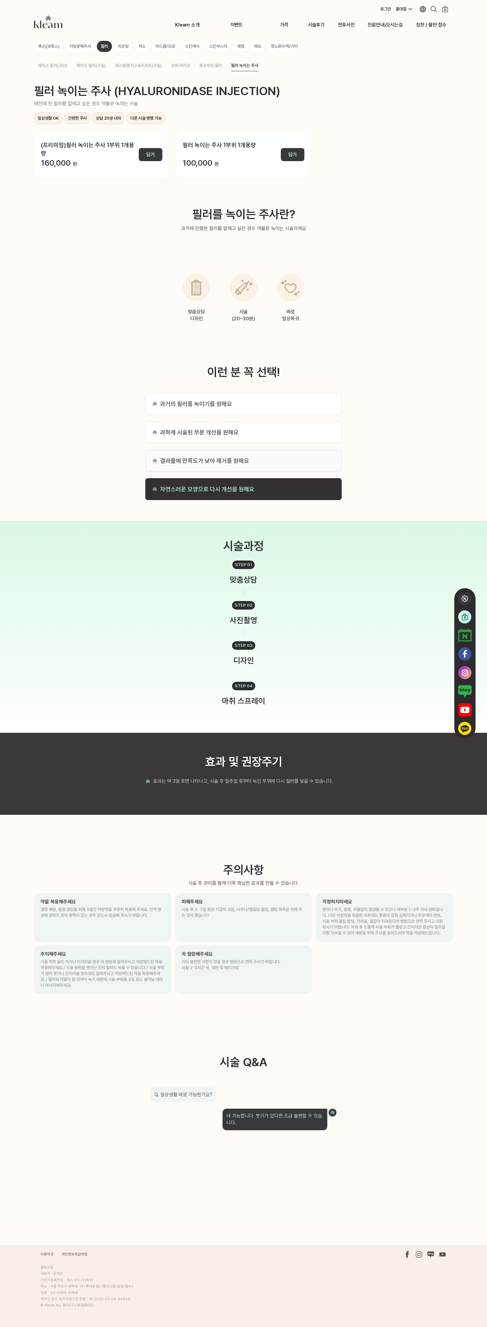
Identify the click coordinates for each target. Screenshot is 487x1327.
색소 (142, 46)
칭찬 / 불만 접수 (431, 25)
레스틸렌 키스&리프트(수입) (138, 65)
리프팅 (123, 46)
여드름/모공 (165, 46)
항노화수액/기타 (284, 46)
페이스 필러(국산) (52, 65)
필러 (104, 46)
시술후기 (316, 25)
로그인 (385, 9)
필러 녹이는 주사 (244, 65)
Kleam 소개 (187, 25)
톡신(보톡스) (49, 46)
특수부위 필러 (210, 65)
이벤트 (236, 25)
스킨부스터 (218, 46)
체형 (240, 46)
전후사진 (346, 25)
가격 (284, 25)
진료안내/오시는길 (385, 25)
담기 (150, 155)
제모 (257, 46)
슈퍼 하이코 (180, 65)
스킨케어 (192, 46)
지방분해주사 (80, 46)
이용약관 (47, 1254)
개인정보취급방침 (75, 1254)
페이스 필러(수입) (91, 65)
